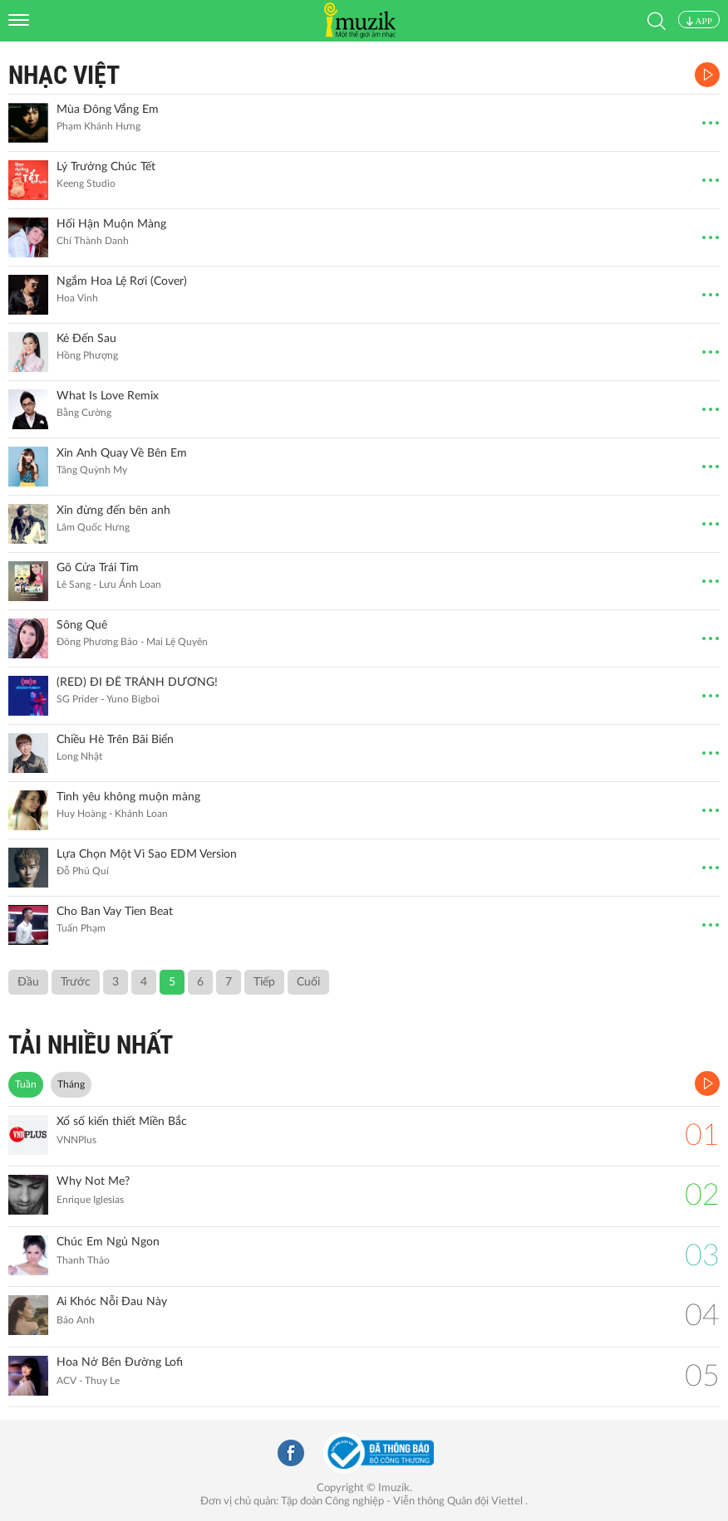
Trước (76, 982)
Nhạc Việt (64, 75)
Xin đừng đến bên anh (113, 510)
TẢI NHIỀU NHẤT (90, 1044)
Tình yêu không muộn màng (128, 797)
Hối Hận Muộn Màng (111, 224)
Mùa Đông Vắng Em (108, 109)
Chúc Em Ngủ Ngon (108, 1242)
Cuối (308, 982)
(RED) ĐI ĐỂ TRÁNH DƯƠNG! (137, 682)
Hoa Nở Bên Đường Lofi (120, 1362)
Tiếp (264, 982)
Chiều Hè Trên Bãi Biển (115, 740)
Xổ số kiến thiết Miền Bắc (122, 1121)
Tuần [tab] (26, 1084)
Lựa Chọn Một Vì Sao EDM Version (147, 854)
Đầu (28, 982)
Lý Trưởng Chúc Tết (106, 167)
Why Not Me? (93, 1181)
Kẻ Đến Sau (86, 339)
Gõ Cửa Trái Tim (98, 568)
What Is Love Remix (108, 396)
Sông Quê (82, 625)
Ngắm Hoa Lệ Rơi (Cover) (122, 281)
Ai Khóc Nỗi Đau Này (112, 1302)
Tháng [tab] (71, 1084)
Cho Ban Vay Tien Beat (115, 911)
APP (699, 21)
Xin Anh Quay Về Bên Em (122, 453)
